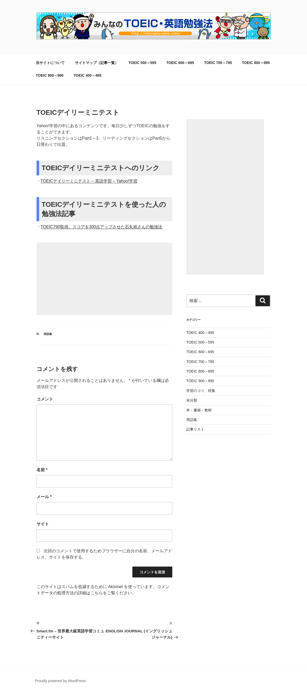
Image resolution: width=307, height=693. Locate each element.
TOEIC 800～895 (256, 63)
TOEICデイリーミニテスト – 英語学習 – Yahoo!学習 (89, 181)
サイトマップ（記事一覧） (96, 63)
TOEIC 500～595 (142, 63)
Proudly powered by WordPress (60, 681)
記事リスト (195, 429)
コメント (45, 399)
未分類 (191, 400)
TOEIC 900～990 (49, 75)
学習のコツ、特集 (200, 391)
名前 (42, 470)
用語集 (48, 333)
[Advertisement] (104, 278)
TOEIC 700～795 (218, 63)
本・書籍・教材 (199, 410)
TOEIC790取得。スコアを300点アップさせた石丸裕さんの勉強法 (101, 227)
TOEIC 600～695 (180, 63)
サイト (43, 524)
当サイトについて (50, 63)
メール (44, 497)
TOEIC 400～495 (87, 75)
